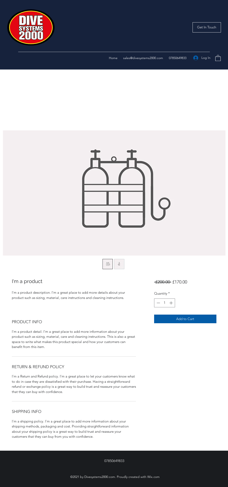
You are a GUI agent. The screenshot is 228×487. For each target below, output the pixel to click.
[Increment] (171, 303)
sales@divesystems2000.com (143, 58)
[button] (207, 27)
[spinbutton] (164, 303)
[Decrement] (158, 303)
